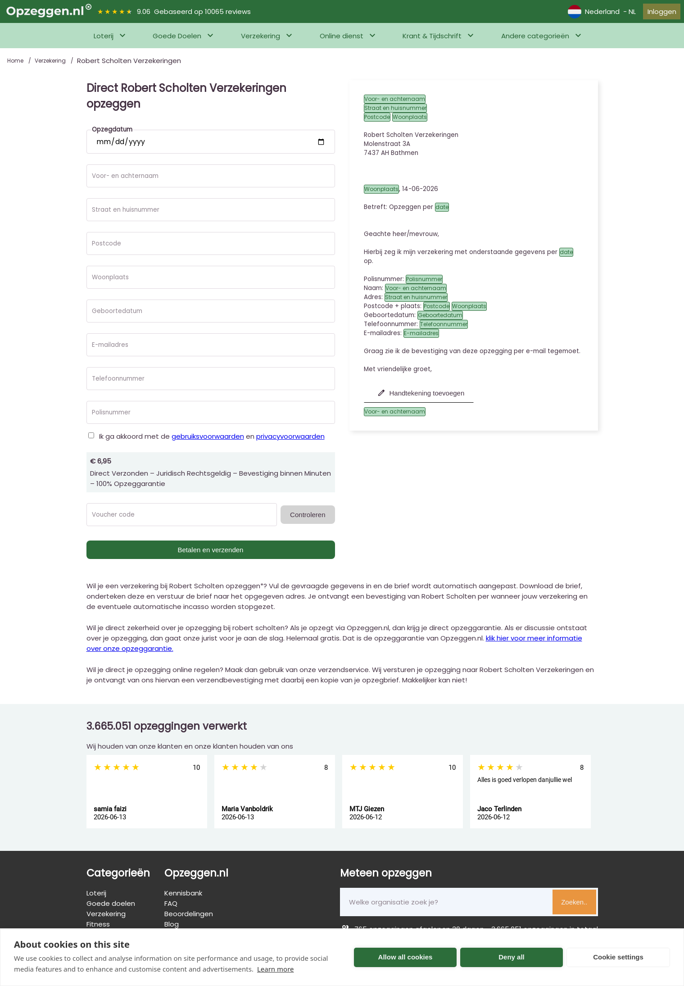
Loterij (103, 41)
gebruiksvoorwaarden (208, 441)
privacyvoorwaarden (290, 441)
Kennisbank (183, 898)
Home (16, 66)
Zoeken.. (574, 907)
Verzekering (260, 41)
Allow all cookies (405, 957)
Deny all (511, 957)
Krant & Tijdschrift (432, 41)
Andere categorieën (535, 41)
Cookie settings (618, 957)
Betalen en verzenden (211, 555)
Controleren (307, 520)
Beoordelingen (188, 919)
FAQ (170, 908)
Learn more (275, 968)
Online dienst (341, 41)
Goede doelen (110, 908)
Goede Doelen (177, 41)
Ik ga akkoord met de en (212, 441)
